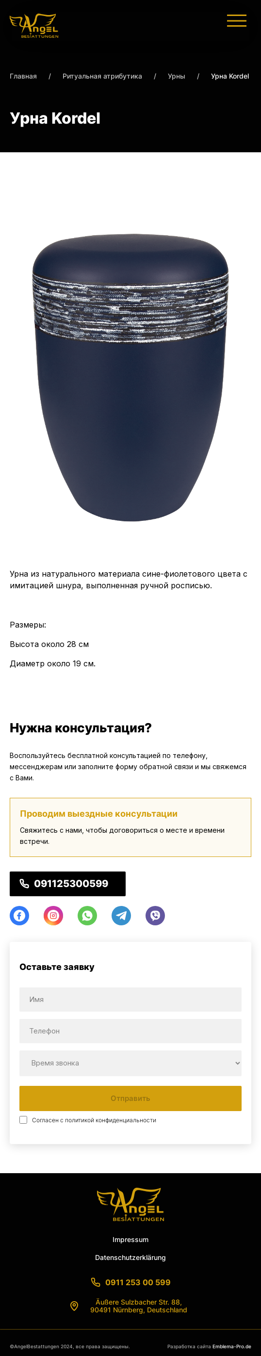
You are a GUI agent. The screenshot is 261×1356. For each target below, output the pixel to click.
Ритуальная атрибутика (102, 76)
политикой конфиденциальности (110, 1120)
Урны (176, 76)
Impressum (130, 1239)
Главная (23, 76)
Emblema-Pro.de (231, 1346)
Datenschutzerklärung (130, 1257)
